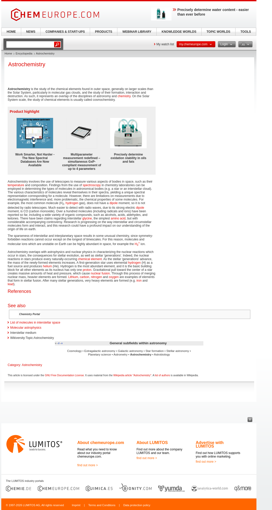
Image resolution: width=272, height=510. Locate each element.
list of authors (162, 375)
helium (47, 266)
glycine (87, 218)
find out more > (87, 465)
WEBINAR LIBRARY (137, 32)
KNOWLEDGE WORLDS (179, 32)
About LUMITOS (152, 442)
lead (11, 284)
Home (8, 53)
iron (139, 280)
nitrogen (96, 277)
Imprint (76, 505)
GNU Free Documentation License (64, 375)
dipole (113, 203)
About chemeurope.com (100, 442)
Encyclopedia (24, 53)
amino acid (118, 218)
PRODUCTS (103, 32)
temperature (16, 185)
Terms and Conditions (101, 505)
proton (87, 270)
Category (14, 365)
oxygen (114, 277)
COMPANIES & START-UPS (65, 32)
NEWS (30, 32)
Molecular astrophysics (25, 327)
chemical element (90, 259)
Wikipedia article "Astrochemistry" (132, 375)
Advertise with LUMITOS (210, 444)
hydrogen (72, 203)
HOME (11, 32)
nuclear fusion (100, 273)
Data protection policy (136, 505)
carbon (84, 277)
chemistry (124, 96)
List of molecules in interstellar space (35, 322)
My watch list (165, 44)
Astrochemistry (32, 365)
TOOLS (245, 32)
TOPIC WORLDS (218, 32)
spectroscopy (92, 185)
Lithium (73, 277)
